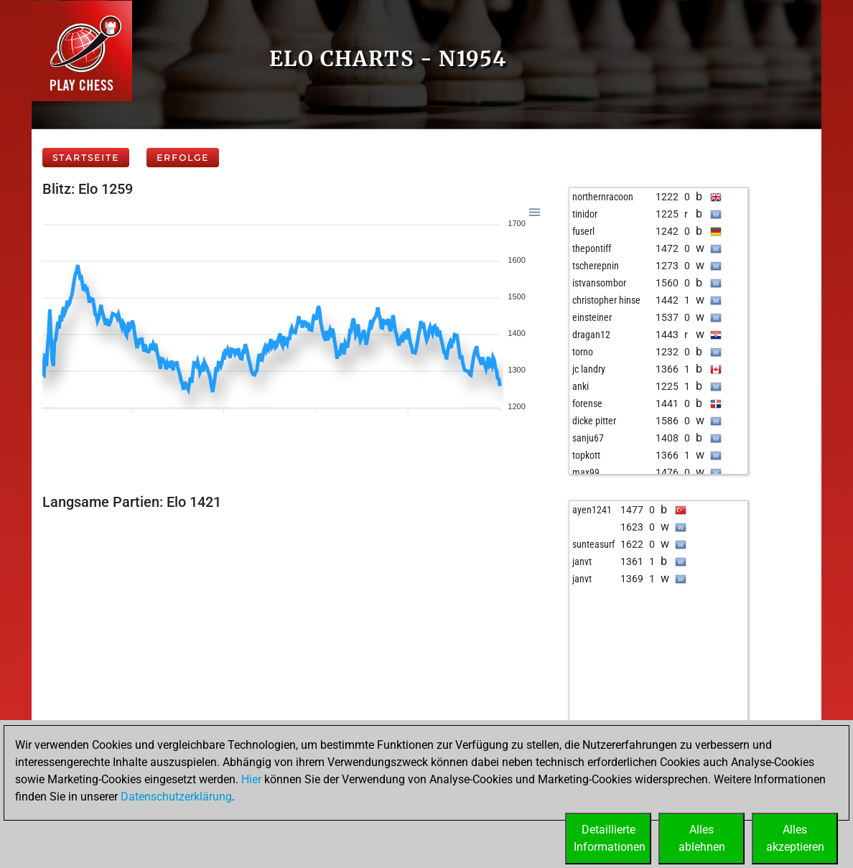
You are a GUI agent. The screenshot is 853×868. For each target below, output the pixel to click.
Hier (251, 779)
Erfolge (183, 157)
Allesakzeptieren (795, 838)
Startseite (85, 157)
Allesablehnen (702, 838)
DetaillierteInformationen (609, 838)
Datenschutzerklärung (176, 796)
